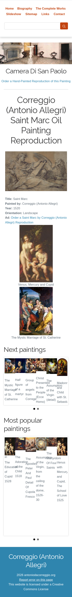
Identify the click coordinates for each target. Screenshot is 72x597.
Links (45, 14)
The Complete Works (51, 8)
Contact (59, 14)
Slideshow (13, 14)
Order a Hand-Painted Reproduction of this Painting (36, 81)
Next (63, 381)
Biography (24, 8)
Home (9, 8)
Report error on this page (36, 579)
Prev (9, 381)
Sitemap (31, 14)
